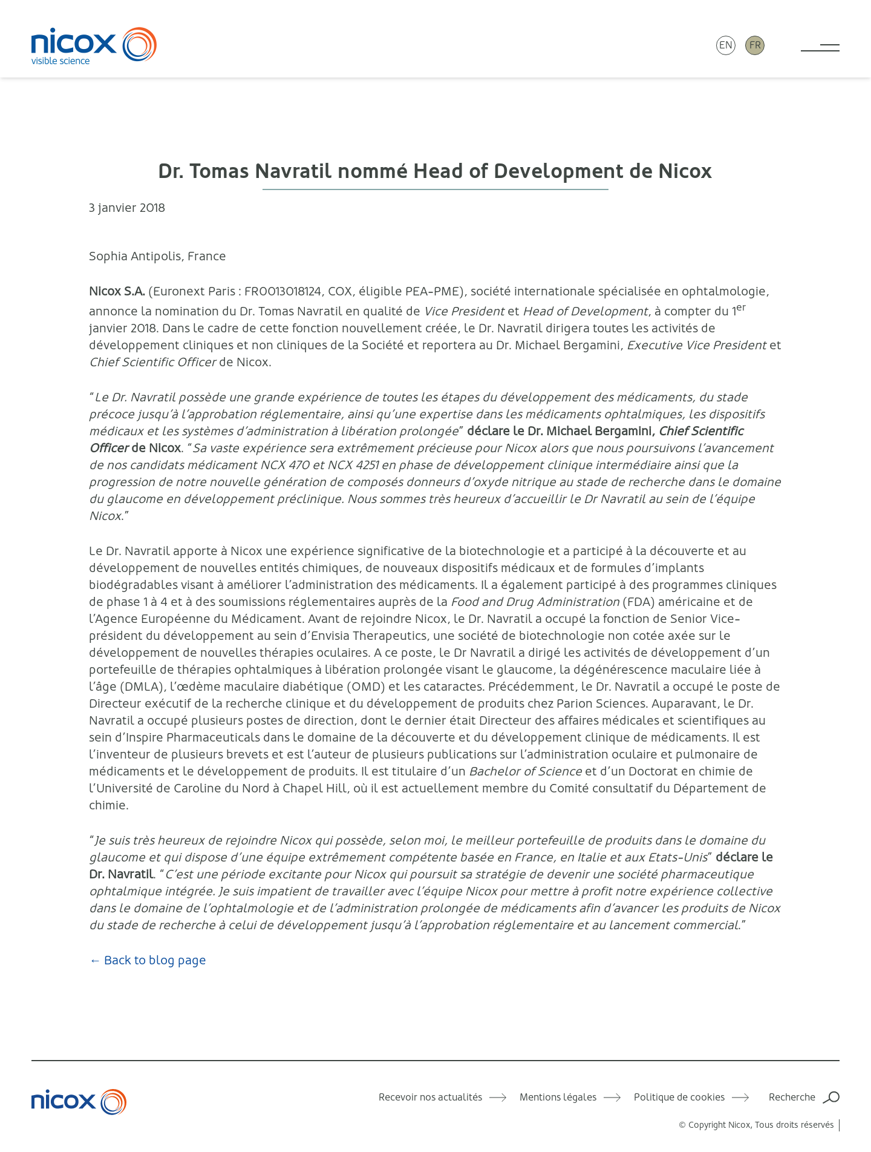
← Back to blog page (147, 960)
